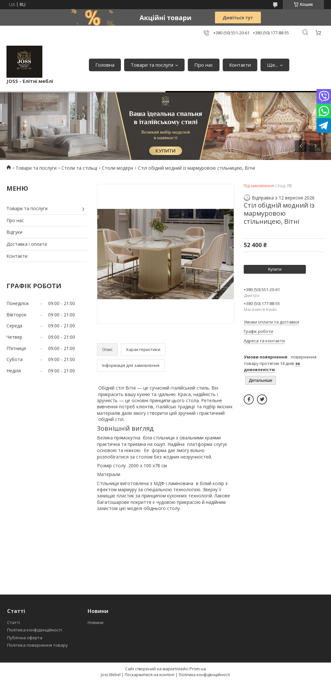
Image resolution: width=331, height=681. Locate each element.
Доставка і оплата (26, 244)
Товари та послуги (152, 65)
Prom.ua (197, 669)
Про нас (203, 65)
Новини (95, 622)
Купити (275, 269)
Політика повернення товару (37, 645)
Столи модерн (117, 168)
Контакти (240, 65)
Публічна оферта (24, 638)
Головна (104, 65)
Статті (13, 622)
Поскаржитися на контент (150, 674)
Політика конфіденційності (34, 630)
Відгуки (14, 232)
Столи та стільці (79, 168)
